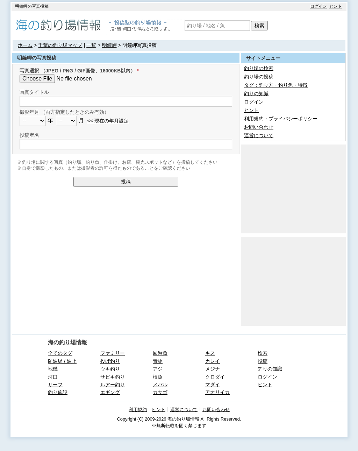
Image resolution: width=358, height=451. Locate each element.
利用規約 (138, 409)
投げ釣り (110, 361)
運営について (258, 135)
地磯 (53, 369)
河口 (53, 377)
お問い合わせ (258, 127)
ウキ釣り (110, 369)
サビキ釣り (112, 377)
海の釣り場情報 (67, 342)
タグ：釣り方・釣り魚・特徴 (276, 85)
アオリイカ (217, 392)
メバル (160, 384)
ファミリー (112, 353)
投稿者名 (29, 135)
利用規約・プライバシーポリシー (280, 118)
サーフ (55, 384)
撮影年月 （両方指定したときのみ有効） (64, 112)
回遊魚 (160, 353)
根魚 (158, 377)
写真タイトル (34, 92)
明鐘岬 (109, 45)
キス (210, 353)
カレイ (212, 361)
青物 (158, 361)
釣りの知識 (256, 93)
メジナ (212, 369)
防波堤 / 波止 (62, 361)
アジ (158, 369)
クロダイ (215, 377)
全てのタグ (60, 353)
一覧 (91, 45)
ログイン (318, 6)
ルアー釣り (112, 384)
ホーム (25, 45)
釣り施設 (57, 392)
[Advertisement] (293, 188)
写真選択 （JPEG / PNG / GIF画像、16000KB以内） (77, 70)
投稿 (126, 181)
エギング (110, 392)
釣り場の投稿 (258, 76)
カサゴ (160, 392)
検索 (259, 25)
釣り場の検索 (258, 68)
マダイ (212, 384)
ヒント (335, 6)
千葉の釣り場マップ (60, 45)
